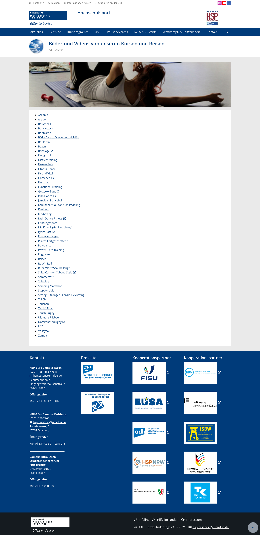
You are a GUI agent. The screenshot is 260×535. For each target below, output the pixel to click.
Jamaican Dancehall (50, 200)
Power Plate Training (51, 250)
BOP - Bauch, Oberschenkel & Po (58, 137)
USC (97, 32)
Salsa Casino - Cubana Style (55, 272)
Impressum (191, 520)
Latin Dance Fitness (50, 218)
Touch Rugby (46, 313)
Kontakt (212, 32)
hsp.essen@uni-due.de (47, 375)
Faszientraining (47, 160)
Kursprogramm (78, 32)
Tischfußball (45, 308)
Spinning (43, 281)
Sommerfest (46, 277)
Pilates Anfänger (48, 236)
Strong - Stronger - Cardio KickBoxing (61, 295)
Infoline (141, 520)
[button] (36, 3)
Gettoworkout (47, 191)
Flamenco (44, 178)
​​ (149, 432)
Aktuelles (36, 32)
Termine (55, 32)
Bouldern (44, 142)
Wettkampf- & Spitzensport (181, 32)
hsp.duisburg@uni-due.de (49, 422)
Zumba (42, 335)
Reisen (42, 259)
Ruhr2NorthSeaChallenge (54, 268)
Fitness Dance (47, 169)
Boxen (42, 146)
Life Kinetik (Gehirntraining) (55, 227)
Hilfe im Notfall (165, 520)
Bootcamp (44, 133)
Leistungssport (47, 223)
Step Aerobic (46, 290)
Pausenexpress (117, 32)
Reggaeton (45, 254)
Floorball (43, 182)
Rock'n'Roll (45, 263)
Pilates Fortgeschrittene (53, 241)
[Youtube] (224, 3)
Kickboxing (45, 214)
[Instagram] (220, 3)
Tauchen (43, 304)
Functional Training (50, 187)
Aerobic (43, 115)
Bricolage (44, 151)
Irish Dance (45, 196)
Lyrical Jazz (45, 232)
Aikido (42, 119)
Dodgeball (44, 155)
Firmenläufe (45, 164)
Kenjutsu (43, 209)
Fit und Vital (45, 173)
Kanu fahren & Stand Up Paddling (59, 205)
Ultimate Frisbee (48, 317)
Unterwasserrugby (50, 322)
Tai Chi (42, 299)
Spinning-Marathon (50, 286)
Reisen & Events (145, 32)
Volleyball (44, 331)
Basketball (44, 124)
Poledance (44, 245)
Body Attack (45, 128)
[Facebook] (229, 3)
